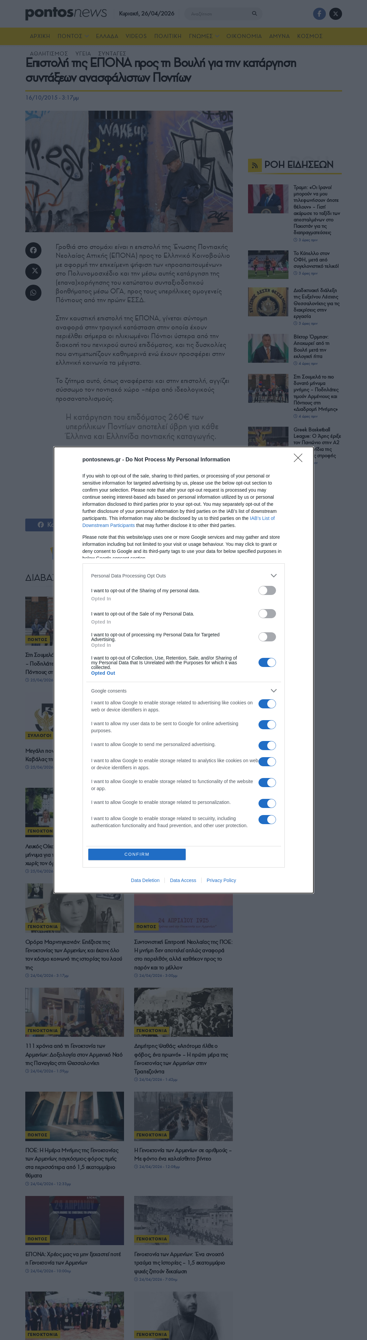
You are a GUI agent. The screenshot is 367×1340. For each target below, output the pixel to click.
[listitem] (183, 575)
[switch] (267, 590)
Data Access (183, 880)
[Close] (300, 460)
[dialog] (183, 670)
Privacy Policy (221, 880)
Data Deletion (145, 880)
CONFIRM (137, 854)
